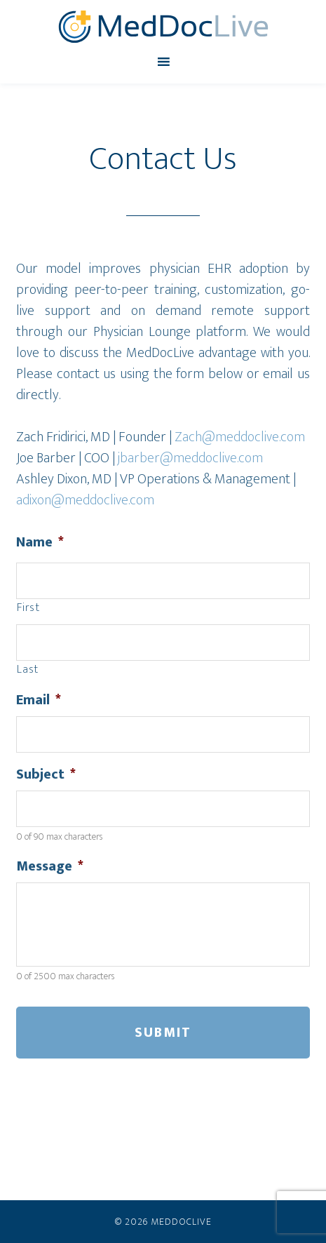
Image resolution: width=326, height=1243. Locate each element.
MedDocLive (163, 27)
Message (49, 866)
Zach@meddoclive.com (240, 437)
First (28, 608)
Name (40, 542)
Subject (46, 774)
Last (28, 669)
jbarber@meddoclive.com (190, 458)
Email (38, 700)
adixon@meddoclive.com (85, 500)
